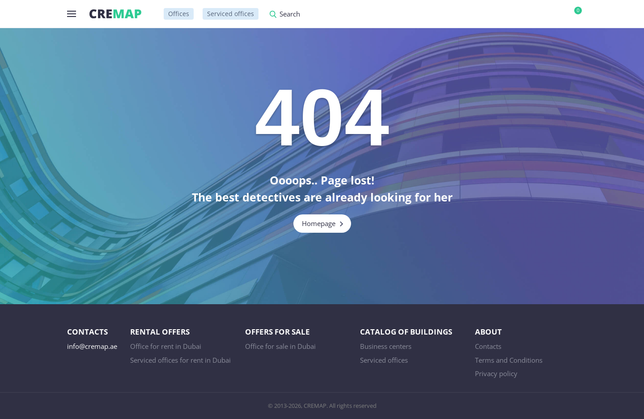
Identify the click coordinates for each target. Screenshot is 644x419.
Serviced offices (230, 13)
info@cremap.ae (92, 346)
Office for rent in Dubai (165, 346)
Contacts (488, 346)
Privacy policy (496, 373)
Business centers (385, 346)
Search (290, 14)
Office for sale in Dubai (280, 346)
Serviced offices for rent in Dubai (180, 360)
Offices (178, 13)
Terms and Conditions (508, 360)
